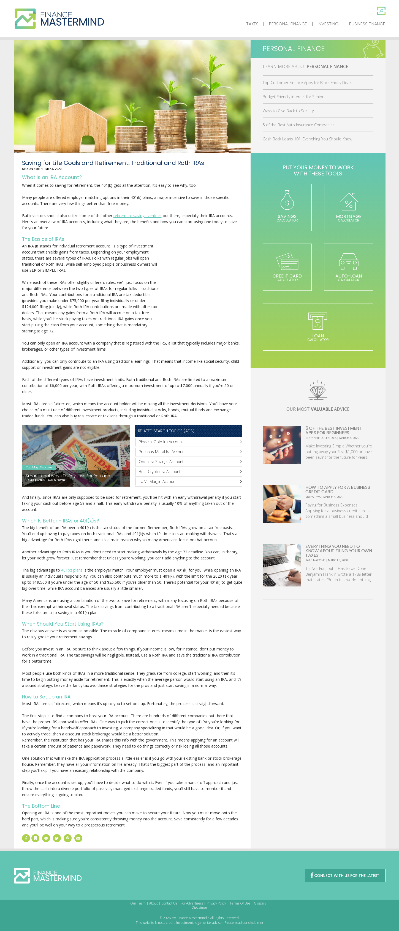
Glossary (260, 903)
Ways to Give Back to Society (288, 110)
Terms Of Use (240, 903)
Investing (328, 24)
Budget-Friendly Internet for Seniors (294, 96)
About (153, 903)
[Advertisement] (201, 288)
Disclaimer (199, 907)
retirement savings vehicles (137, 215)
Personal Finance (288, 24)
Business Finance (367, 24)
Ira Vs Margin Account (158, 481)
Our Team (138, 903)
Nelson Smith (32, 169)
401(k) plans (72, 570)
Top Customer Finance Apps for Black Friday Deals (307, 82)
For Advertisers (192, 903)
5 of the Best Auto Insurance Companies (299, 124)
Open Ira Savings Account (161, 461)
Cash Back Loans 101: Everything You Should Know (307, 139)
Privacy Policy (216, 903)
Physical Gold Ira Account (161, 441)
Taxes (252, 24)
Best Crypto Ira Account (160, 471)
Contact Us (169, 903)
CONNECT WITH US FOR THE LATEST (345, 875)
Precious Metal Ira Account (162, 451)
